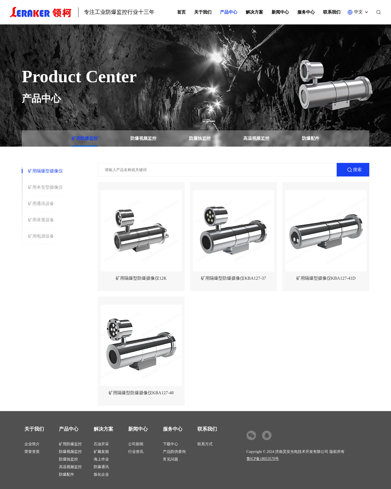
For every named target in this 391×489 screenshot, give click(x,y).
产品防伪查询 (174, 452)
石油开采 (101, 444)
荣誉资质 (32, 452)
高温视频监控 (256, 138)
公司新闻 (135, 444)
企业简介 (32, 444)
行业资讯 (135, 452)
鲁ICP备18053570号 (263, 459)
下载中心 (170, 444)
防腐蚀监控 (200, 138)
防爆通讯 (101, 467)
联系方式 (205, 444)
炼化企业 (101, 474)
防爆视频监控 (143, 138)
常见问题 (170, 459)
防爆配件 (310, 138)
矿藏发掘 (101, 452)
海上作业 (101, 459)
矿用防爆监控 (85, 138)
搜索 (357, 169)
